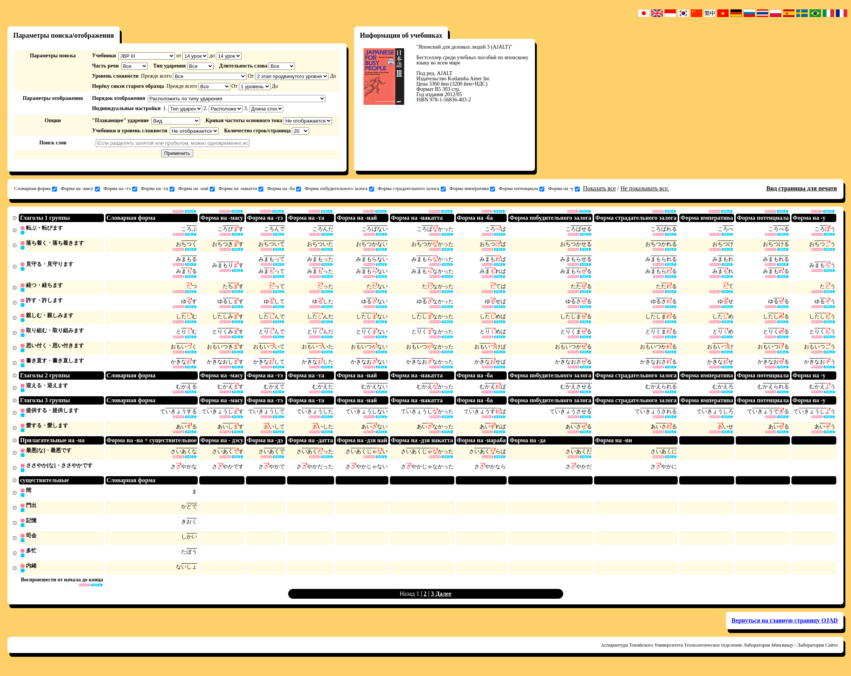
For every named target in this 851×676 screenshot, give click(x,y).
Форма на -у (564, 188)
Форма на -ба (284, 188)
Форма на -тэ (120, 188)
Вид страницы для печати (801, 188)
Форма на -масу (80, 188)
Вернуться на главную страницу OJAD (785, 628)
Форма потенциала (521, 188)
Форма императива (472, 188)
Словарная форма (35, 188)
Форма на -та (157, 188)
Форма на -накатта (240, 188)
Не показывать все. (644, 188)
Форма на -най (196, 188)
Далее (443, 601)
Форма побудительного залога (339, 188)
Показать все (599, 188)
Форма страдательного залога (412, 188)
